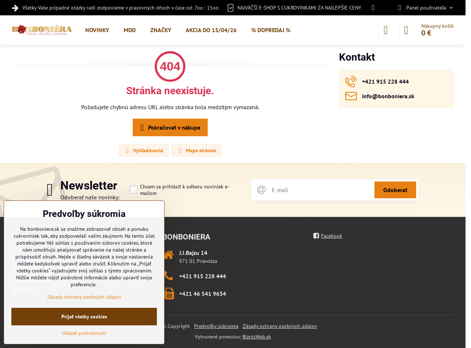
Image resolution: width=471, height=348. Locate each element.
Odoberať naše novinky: (90, 197)
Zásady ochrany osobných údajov (280, 326)
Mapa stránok (196, 150)
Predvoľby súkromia (216, 326)
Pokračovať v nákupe (169, 127)
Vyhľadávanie (143, 150)
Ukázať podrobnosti (84, 333)
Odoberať (395, 190)
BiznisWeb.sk (256, 336)
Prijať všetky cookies (84, 316)
